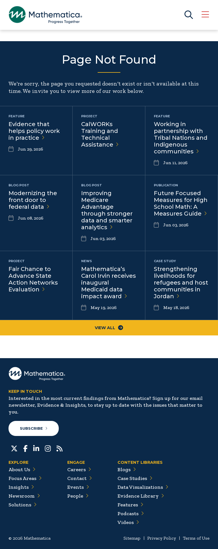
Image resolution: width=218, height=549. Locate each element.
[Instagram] (48, 448)
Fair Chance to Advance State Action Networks (33, 279)
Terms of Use (196, 538)
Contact (79, 478)
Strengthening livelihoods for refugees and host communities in (181, 283)
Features (130, 505)
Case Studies (135, 478)
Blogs (127, 469)
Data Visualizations (143, 487)
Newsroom (24, 496)
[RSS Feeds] (59, 448)
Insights (21, 487)
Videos (128, 522)
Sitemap (132, 538)
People (78, 496)
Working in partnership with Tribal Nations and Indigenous (180, 138)
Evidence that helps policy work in (34, 131)
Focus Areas (25, 478)
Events (78, 487)
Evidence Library (141, 496)
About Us (22, 469)
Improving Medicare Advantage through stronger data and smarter (107, 210)
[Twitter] (14, 448)
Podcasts (131, 513)
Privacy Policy (161, 538)
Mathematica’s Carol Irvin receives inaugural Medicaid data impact (108, 283)
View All (109, 327)
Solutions (23, 505)
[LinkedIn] (36, 448)
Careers (79, 469)
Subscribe (33, 428)
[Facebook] (25, 448)
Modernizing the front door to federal (33, 200)
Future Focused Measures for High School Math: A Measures (180, 203)
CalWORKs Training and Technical (100, 134)
